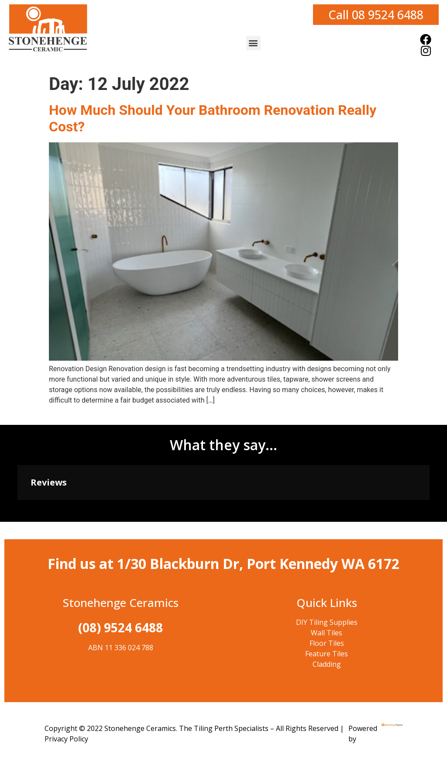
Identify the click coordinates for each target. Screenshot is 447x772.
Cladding (327, 664)
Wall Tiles (326, 633)
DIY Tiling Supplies (327, 622)
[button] (253, 43)
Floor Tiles (326, 643)
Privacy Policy (66, 739)
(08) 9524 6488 (120, 627)
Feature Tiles (326, 653)
